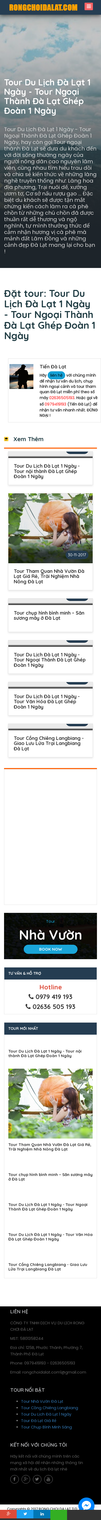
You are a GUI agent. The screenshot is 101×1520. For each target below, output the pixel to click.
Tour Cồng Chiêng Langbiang (49, 1408)
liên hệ (56, 375)
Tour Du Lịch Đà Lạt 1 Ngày (46, 1414)
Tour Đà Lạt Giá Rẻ (38, 1420)
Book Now (50, 949)
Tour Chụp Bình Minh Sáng (46, 1427)
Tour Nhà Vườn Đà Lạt (42, 1401)
